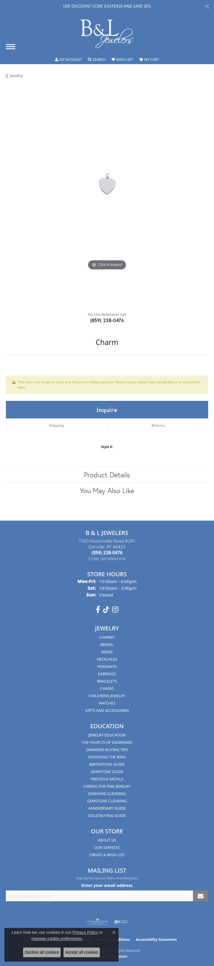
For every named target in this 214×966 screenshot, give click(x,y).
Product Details (107, 474)
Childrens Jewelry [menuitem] (107, 695)
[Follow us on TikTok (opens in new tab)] (106, 609)
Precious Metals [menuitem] (107, 779)
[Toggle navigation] (10, 46)
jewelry (16, 75)
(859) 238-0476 (107, 320)
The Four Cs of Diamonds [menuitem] (107, 742)
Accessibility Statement (156, 939)
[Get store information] (107, 558)
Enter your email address (107, 885)
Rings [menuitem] (106, 651)
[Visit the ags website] (97, 921)
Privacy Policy (85, 932)
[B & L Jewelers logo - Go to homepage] (107, 33)
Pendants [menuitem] (107, 666)
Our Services (107, 847)
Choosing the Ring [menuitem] (107, 757)
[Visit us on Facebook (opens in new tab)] (98, 609)
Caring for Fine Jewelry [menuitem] (107, 786)
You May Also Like (107, 490)
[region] (107, 197)
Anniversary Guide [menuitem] (107, 808)
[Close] (206, 6)
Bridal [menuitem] (107, 644)
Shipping (56, 425)
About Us (107, 840)
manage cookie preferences (56, 938)
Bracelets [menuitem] (107, 681)
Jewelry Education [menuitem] (107, 735)
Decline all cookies (42, 952)
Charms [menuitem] (106, 637)
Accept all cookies (81, 952)
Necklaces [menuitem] (107, 659)
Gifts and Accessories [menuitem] (107, 710)
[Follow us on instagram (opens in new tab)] (115, 609)
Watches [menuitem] (107, 703)
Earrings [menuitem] (107, 673)
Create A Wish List (107, 854)
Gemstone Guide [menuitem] (107, 771)
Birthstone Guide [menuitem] (107, 764)
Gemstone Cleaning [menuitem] (107, 800)
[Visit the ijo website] (120, 921)
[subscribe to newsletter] (200, 895)
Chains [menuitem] (107, 688)
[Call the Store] (107, 552)
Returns (158, 425)
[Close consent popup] (114, 932)
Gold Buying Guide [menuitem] (107, 815)
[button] (68, 59)
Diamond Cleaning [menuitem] (107, 793)
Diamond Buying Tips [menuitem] (107, 749)
